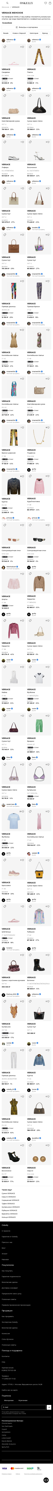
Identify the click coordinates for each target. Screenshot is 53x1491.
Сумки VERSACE (8, 1193)
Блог (4, 1248)
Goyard (4, 1429)
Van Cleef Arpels (7, 1426)
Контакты (5, 1356)
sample (34, 853)
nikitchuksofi (11, 566)
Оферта (18, 1474)
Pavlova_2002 (11, 994)
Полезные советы (9, 1299)
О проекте (6, 1231)
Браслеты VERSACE (10, 1214)
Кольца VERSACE (9, 1217)
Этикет (4, 1254)
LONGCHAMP (6, 1438)
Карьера (5, 1259)
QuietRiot (35, 1138)
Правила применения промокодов (16, 1305)
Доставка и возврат (10, 1288)
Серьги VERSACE (9, 1197)
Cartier (4, 1435)
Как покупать (7, 1271)
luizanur (9, 948)
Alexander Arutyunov (9, 1444)
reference (9, 39)
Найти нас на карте (10, 1390)
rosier (8, 660)
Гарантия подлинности (11, 1277)
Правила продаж (7, 1474)
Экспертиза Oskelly (10, 1322)
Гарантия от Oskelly (10, 1237)
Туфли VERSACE (8, 1204)
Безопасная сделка (9, 1282)
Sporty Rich (5, 1447)
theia (8, 757)
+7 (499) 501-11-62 (9, 1379)
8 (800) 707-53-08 (9, 1370)
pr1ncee (9, 518)
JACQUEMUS (6, 1432)
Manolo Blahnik (7, 1441)
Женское (5, 7)
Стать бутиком (7, 1339)
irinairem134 (10, 274)
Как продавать (8, 1316)
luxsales (35, 227)
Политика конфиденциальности (33, 1474)
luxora (34, 1089)
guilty (34, 469)
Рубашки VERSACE (9, 1210)
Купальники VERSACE (11, 1207)
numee (8, 1043)
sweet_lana (10, 804)
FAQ (3, 1362)
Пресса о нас (7, 1242)
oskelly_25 (10, 1089)
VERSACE (6, 69)
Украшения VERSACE (10, 1200)
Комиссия (6, 1334)
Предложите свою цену (11, 1294)
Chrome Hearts (7, 1423)
